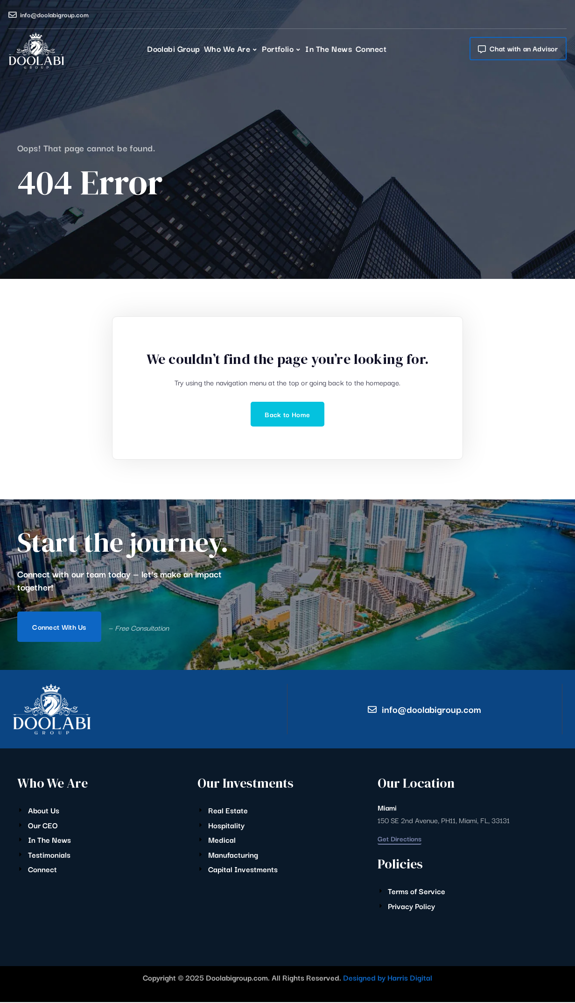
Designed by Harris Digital (387, 979)
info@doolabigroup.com (54, 14)
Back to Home (287, 414)
